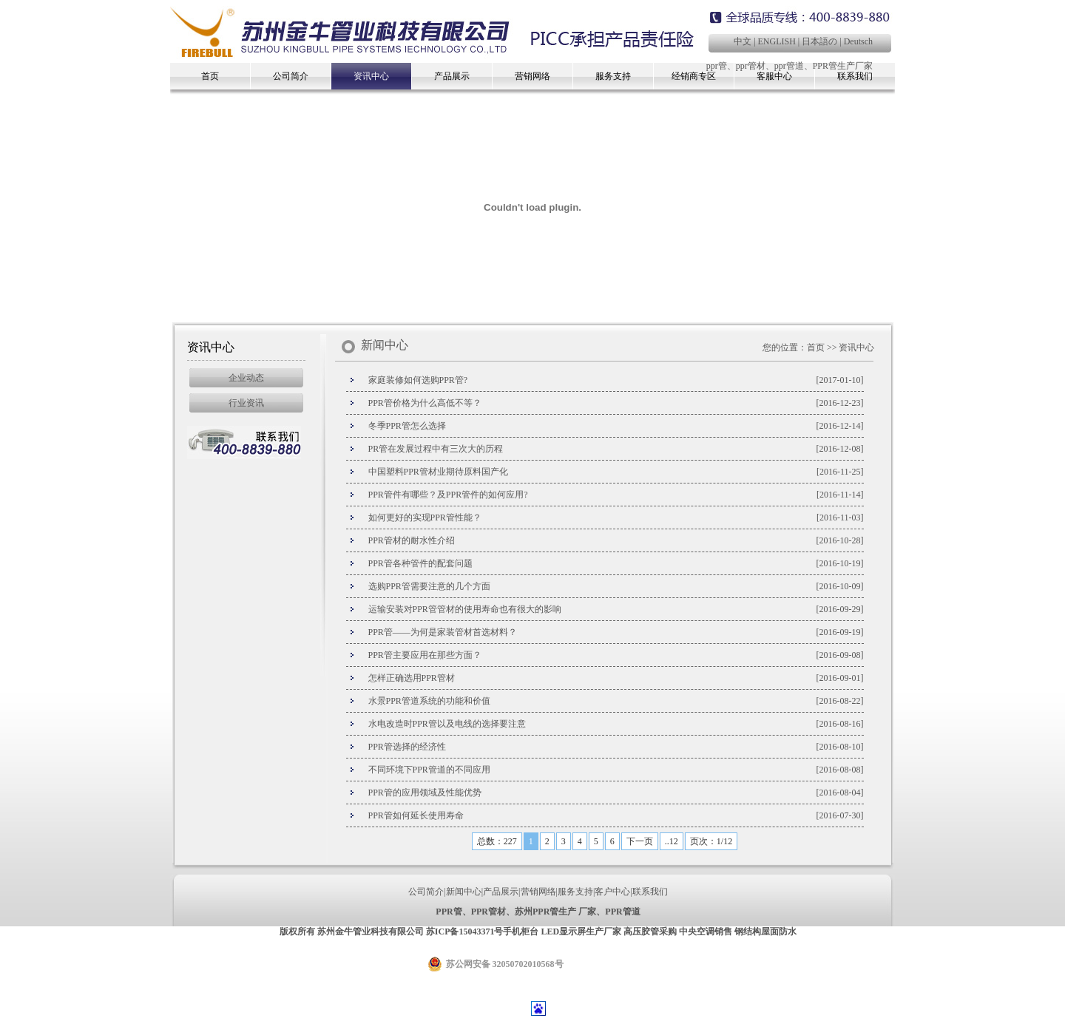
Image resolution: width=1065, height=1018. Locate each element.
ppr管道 (789, 66)
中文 (742, 41)
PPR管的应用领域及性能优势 (424, 792)
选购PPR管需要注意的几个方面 (429, 586)
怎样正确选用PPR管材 (411, 678)
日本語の (819, 41)
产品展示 (452, 76)
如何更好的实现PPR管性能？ (424, 517)
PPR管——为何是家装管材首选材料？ (442, 632)
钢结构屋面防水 (765, 931)
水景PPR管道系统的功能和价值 (429, 701)
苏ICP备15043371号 (465, 931)
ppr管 (716, 66)
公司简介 (290, 76)
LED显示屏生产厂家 (581, 931)
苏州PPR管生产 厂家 (555, 911)
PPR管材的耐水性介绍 (411, 540)
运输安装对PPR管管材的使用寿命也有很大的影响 (464, 609)
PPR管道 (622, 911)
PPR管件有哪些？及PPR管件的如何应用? (448, 494)
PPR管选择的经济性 (407, 747)
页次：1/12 (711, 841)
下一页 (639, 841)
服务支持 (613, 76)
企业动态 (246, 378)
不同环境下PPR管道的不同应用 (429, 769)
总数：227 (497, 841)
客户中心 (612, 891)
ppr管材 (750, 66)
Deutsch (858, 41)
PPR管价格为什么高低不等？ (424, 403)
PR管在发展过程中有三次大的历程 (436, 449)
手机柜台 (520, 931)
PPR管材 (488, 911)
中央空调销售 (705, 931)
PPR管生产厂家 (843, 66)
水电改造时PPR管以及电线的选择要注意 (447, 724)
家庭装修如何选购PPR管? (418, 380)
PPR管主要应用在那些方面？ (424, 655)
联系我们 (650, 891)
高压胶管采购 (650, 931)
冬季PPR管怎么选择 (407, 426)
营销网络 (532, 76)
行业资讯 (246, 403)
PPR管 (449, 911)
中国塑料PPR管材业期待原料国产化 (438, 471)
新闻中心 (463, 891)
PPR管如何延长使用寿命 (416, 815)
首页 (210, 76)
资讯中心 (371, 76)
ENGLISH (777, 41)
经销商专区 (694, 76)
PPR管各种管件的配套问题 (420, 563)
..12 (671, 841)
